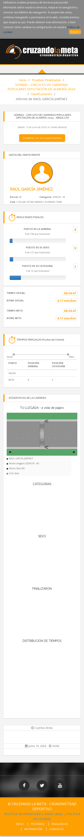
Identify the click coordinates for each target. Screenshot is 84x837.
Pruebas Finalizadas (46, 80)
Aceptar (74, 31)
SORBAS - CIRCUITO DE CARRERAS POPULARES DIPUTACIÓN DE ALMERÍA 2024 (41, 86)
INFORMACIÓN (33, 829)
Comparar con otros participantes (42, 137)
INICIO (20, 824)
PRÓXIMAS (38, 824)
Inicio (22, 80)
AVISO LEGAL (54, 814)
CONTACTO (56, 829)
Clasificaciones (41, 94)
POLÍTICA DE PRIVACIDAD (22, 814)
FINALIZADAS (59, 824)
